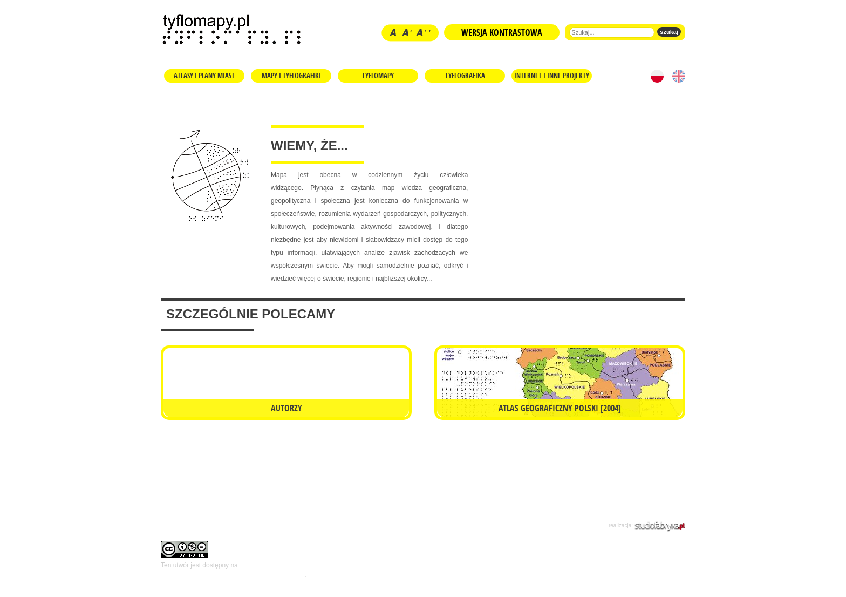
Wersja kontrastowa (501, 32)
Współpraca (361, 524)
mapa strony (409, 524)
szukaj (669, 32)
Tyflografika (465, 75)
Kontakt (269, 524)
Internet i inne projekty (551, 75)
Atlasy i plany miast (204, 75)
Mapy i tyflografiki (291, 75)
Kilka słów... (312, 524)
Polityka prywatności (472, 524)
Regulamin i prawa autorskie (202, 524)
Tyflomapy (378, 75)
